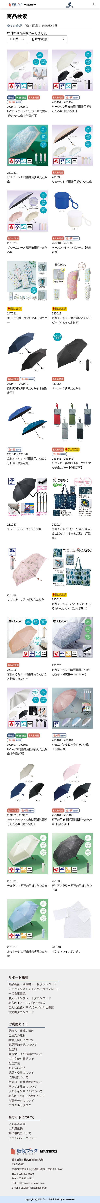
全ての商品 (14, 26)
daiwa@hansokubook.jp (34, 1187)
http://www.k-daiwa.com (32, 1183)
